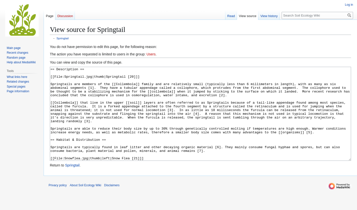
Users (151, 54)
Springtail (63, 38)
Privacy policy (58, 204)
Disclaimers (111, 204)
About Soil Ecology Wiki (85, 204)
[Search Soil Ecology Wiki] (317, 15)
